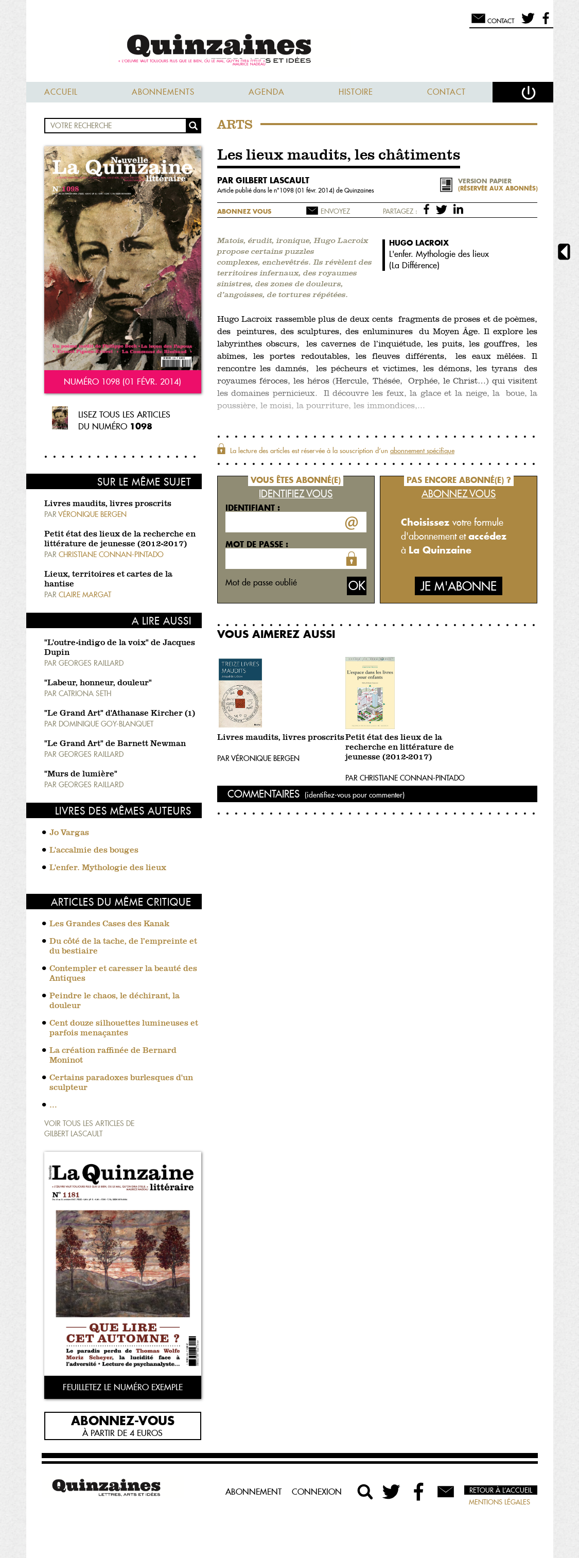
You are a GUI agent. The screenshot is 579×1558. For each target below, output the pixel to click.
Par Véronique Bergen (258, 758)
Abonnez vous (244, 211)
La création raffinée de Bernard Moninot (113, 1056)
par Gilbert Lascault (263, 180)
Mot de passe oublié (261, 582)
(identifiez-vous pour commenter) (355, 795)
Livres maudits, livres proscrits (107, 504)
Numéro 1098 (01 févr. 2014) (122, 381)
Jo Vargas (69, 833)
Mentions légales (499, 1502)
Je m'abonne (458, 586)
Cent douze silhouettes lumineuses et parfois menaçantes (123, 1028)
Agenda (267, 92)
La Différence (414, 265)
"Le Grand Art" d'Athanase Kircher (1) (119, 713)
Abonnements (163, 92)
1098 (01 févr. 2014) (307, 190)
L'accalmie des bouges (93, 850)
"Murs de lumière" (80, 774)
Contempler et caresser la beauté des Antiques (123, 974)
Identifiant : (252, 508)
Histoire (356, 92)
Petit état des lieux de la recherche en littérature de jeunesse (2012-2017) (399, 747)
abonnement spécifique (422, 450)
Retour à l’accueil (500, 1490)
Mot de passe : (256, 544)
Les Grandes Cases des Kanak (109, 924)
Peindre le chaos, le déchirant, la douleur (114, 1001)
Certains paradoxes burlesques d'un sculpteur (121, 1083)
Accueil (61, 92)
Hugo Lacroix (419, 243)
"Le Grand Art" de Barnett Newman (115, 744)
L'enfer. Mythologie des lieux (107, 868)
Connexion (317, 1491)
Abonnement (253, 1491)
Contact (446, 92)
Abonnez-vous (122, 1420)
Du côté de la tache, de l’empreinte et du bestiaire (123, 947)
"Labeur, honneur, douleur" (98, 683)
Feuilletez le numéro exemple (123, 1387)
